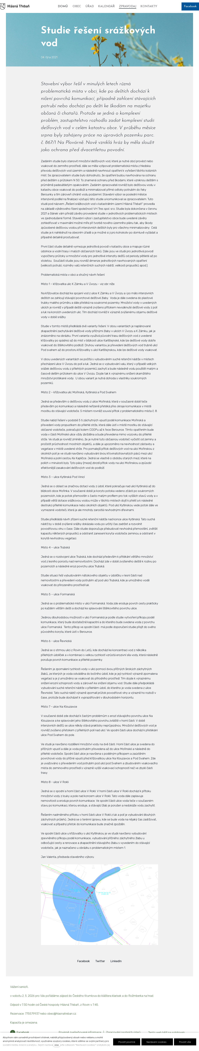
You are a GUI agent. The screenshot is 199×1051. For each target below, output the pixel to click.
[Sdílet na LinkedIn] (116, 961)
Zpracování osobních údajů (123, 1032)
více (56, 1045)
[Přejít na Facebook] (19, 1032)
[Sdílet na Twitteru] (100, 961)
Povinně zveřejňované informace (80, 1032)
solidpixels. (178, 1032)
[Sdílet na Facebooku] (83, 961)
